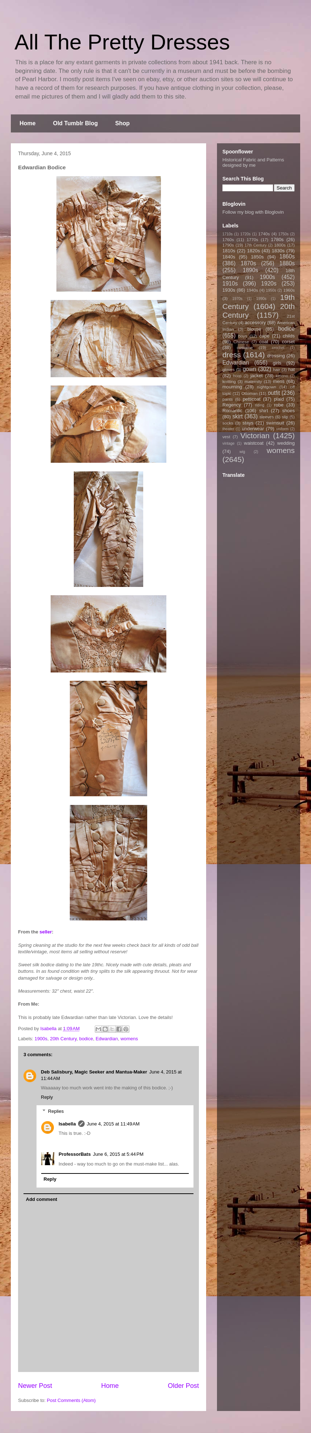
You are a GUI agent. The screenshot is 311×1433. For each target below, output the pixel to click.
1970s (237, 299)
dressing (276, 355)
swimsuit (275, 423)
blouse (254, 329)
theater (228, 429)
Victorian (255, 435)
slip (285, 416)
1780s (277, 239)
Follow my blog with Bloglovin (253, 212)
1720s (245, 234)
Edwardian (106, 1038)
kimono (282, 376)
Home (27, 123)
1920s (269, 283)
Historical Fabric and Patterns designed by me (253, 162)
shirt (263, 410)
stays (248, 423)
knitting (229, 381)
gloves (228, 369)
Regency (231, 405)
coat (263, 341)
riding (259, 405)
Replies (56, 1111)
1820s (253, 250)
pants (227, 399)
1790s (228, 245)
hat (291, 369)
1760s (228, 239)
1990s (261, 299)
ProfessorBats (75, 1154)
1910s (230, 283)
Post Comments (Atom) (71, 1400)
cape (264, 336)
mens (279, 381)
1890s (250, 270)
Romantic (232, 410)
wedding (286, 443)
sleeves (266, 416)
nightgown (266, 386)
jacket (256, 375)
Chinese (241, 341)
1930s (228, 290)
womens (129, 1038)
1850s (257, 257)
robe (279, 405)
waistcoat (254, 443)
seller (45, 932)
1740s (264, 233)
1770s (252, 239)
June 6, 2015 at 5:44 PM (118, 1154)
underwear (253, 428)
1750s (283, 234)
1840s (228, 257)
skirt (237, 416)
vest (226, 436)
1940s (252, 290)
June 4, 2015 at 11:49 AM (113, 1124)
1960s (289, 290)
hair (276, 369)
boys (242, 336)
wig (242, 452)
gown (249, 369)
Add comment (41, 1199)
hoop (237, 376)
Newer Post (35, 1385)
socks (227, 423)
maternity (253, 381)
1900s (41, 1038)
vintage (228, 443)
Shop (122, 123)
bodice (86, 1038)
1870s (248, 263)
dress (231, 354)
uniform (282, 429)
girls (277, 363)
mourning (232, 386)
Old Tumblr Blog (75, 123)
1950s (271, 290)
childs (289, 336)
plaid (279, 399)
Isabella (67, 1124)
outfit (274, 393)
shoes (288, 410)
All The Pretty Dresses (122, 42)
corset (288, 341)
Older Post (183, 1385)
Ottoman (250, 393)
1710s (227, 234)
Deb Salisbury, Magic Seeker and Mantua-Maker (94, 1072)
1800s (280, 245)
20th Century (63, 1038)
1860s (287, 256)
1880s (287, 263)
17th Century (255, 245)
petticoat (251, 399)
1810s (228, 250)
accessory (255, 322)
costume (245, 347)
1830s (278, 250)
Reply (47, 1097)
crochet (278, 348)
